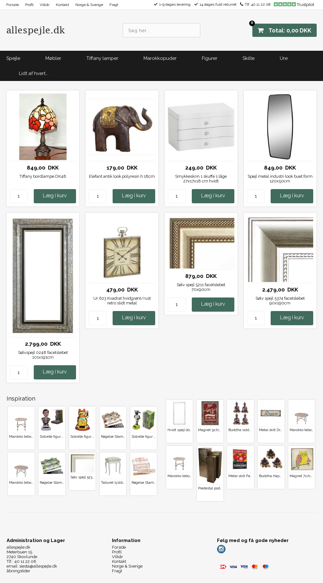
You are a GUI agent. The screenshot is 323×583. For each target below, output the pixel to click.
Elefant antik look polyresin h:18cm (122, 176)
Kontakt (62, 5)
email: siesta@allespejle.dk (32, 566)
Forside (12, 5)
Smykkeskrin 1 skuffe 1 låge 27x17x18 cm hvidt (201, 178)
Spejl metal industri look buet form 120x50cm (280, 178)
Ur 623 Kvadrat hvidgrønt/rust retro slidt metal (122, 300)
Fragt (113, 5)
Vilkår (45, 5)
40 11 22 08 (261, 4)
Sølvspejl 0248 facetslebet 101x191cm (43, 355)
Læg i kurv (55, 196)
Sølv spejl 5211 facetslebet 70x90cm (201, 287)
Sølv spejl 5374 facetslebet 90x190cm (280, 300)
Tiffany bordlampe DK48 (43, 176)
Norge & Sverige (89, 5)
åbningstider (18, 571)
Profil (29, 5)
